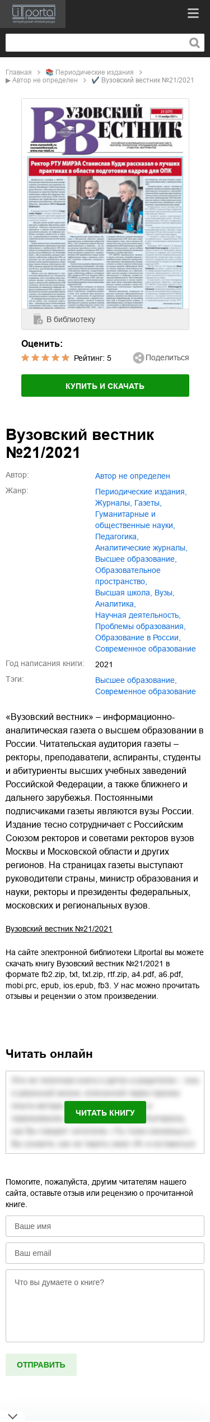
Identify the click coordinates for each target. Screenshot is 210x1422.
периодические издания (94, 72)
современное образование (145, 648)
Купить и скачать (105, 386)
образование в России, (138, 637)
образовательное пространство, (128, 576)
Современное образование (145, 691)
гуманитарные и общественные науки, (135, 520)
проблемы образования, (140, 626)
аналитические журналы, (141, 547)
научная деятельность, (138, 615)
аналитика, (115, 603)
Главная (19, 72)
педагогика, (117, 536)
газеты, (148, 502)
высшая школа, (123, 592)
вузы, (165, 592)
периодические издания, (141, 491)
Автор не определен (45, 80)
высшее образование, (136, 558)
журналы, (113, 502)
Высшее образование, (136, 680)
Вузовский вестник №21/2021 (59, 928)
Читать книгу (105, 1112)
